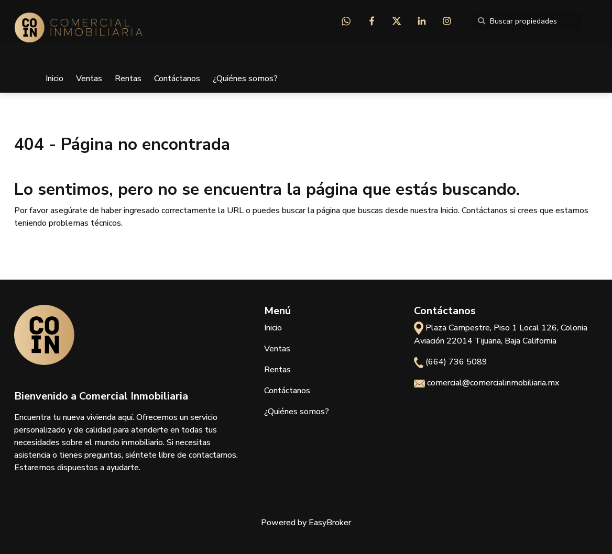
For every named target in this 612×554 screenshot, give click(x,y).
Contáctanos (177, 78)
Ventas (89, 78)
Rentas (128, 78)
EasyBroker (330, 522)
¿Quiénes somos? (245, 78)
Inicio (54, 78)
